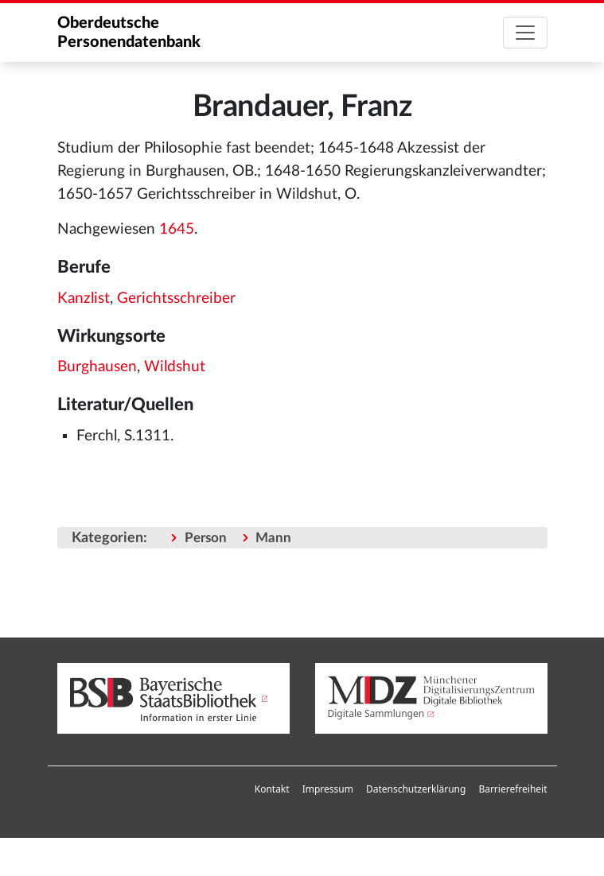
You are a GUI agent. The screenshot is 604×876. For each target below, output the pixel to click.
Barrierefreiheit (512, 789)
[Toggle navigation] (525, 32)
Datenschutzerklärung (416, 789)
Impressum (327, 789)
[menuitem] (272, 789)
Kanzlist (83, 298)
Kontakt (272, 789)
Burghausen (97, 366)
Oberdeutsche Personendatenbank (129, 32)
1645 (176, 229)
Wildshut (174, 366)
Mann (273, 538)
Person (206, 538)
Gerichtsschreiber (176, 298)
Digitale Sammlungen (376, 713)
